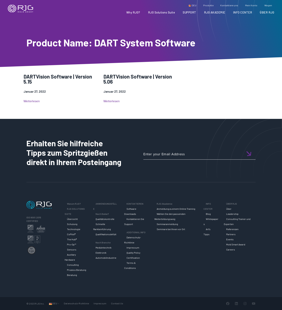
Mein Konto (251, 5)
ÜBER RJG (267, 12)
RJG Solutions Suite (161, 12)
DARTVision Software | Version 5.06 (137, 79)
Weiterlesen (32, 101)
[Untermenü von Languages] (58, 303)
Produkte (208, 5)
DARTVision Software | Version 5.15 (58, 79)
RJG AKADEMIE (214, 12)
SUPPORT (189, 12)
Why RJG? (133, 12)
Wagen (268, 5)
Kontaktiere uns (229, 5)
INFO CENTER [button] (242, 12)
